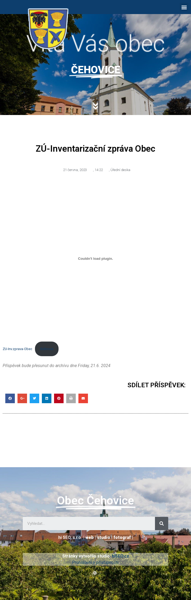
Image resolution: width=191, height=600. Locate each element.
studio (103, 537)
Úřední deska (120, 170)
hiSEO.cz (120, 556)
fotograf (122, 537)
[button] (184, 7)
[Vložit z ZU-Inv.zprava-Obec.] (95, 258)
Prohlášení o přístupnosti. (95, 562)
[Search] (161, 523)
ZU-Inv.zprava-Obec (17, 349)
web (89, 537)
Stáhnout (47, 349)
